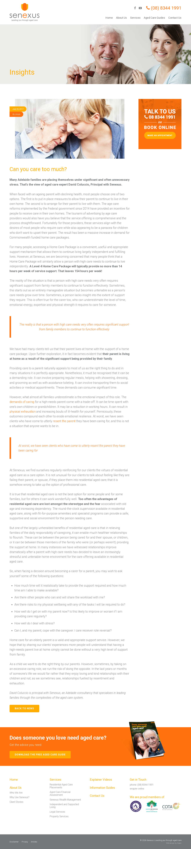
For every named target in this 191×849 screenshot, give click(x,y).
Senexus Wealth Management (65, 799)
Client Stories (16, 801)
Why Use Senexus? (19, 797)
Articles (34, 842)
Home (109, 17)
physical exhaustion (23, 411)
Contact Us (174, 17)
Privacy (25, 842)
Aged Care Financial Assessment (60, 793)
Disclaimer (14, 842)
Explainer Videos (101, 779)
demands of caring (22, 402)
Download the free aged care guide (40, 754)
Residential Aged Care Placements (61, 786)
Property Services (59, 816)
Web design (170, 843)
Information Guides (102, 787)
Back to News (24, 708)
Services (135, 17)
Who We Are (16, 792)
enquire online (137, 788)
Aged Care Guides (154, 17)
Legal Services (57, 811)
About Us (121, 17)
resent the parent (64, 421)
